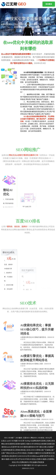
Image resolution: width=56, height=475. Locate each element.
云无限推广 (50, 447)
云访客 (44, 447)
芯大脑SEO (28, 444)
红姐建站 (34, 462)
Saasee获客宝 (40, 456)
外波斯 (21, 444)
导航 (39, 462)
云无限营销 (5, 450)
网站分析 (4, 444)
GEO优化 (32, 456)
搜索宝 (50, 444)
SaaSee (8, 447)
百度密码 (11, 444)
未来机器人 (23, 450)
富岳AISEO (31, 450)
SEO (32, 465)
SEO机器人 (23, 453)
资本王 (15, 456)
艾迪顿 (47, 450)
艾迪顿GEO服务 (33, 453)
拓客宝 (11, 450)
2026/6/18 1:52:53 (28, 468)
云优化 (10, 456)
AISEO (20, 456)
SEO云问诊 (43, 453)
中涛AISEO (20, 447)
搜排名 (26, 447)
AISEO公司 (13, 459)
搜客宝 (45, 444)
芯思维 (16, 444)
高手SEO (48, 456)
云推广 (52, 450)
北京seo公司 (15, 453)
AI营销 (37, 450)
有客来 (5, 456)
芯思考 (13, 447)
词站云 (8, 453)
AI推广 (42, 450)
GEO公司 (25, 456)
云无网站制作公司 (24, 462)
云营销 (16, 450)
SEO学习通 (38, 447)
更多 (42, 462)
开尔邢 (34, 444)
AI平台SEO (21, 459)
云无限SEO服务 (40, 459)
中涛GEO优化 (30, 459)
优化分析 (40, 444)
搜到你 (31, 447)
